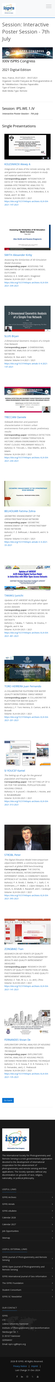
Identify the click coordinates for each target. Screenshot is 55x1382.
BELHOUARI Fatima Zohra (19, 511)
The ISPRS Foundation (12, 1283)
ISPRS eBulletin (9, 1210)
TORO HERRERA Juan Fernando (22, 686)
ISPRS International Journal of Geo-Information (24, 1276)
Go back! (8, 1100)
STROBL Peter (12, 855)
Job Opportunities (10, 1231)
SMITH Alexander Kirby (18, 255)
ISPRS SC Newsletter (12, 1296)
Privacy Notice (20, 1366)
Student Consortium (11, 1289)
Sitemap (6, 1237)
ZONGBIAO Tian (13, 949)
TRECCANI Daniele (15, 417)
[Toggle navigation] (49, 6)
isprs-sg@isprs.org (17, 1344)
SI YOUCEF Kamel (14, 770)
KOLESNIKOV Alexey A (17, 164)
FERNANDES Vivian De (17, 1039)
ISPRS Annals (8, 1204)
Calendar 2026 (9, 1217)
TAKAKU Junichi (13, 595)
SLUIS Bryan (11, 336)
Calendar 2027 (9, 1224)
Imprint (34, 1366)
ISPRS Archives (9, 1197)
